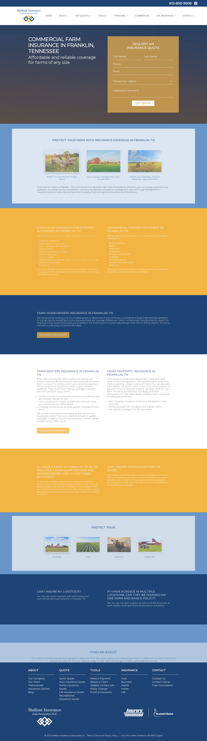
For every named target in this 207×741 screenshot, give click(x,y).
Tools (101, 16)
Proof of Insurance (101, 692)
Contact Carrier (161, 682)
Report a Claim (99, 682)
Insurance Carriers (39, 688)
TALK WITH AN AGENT (74, 330)
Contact (188, 16)
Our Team (34, 682)
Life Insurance (164, 16)
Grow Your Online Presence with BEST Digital (142, 735)
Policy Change (98, 688)
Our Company (36, 678)
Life (123, 692)
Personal (120, 16)
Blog (31, 692)
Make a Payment (100, 678)
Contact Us (158, 678)
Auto (124, 678)
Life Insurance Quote (71, 692)
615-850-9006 (180, 3)
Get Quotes (82, 16)
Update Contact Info (102, 685)
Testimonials (35, 685)
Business (126, 682)
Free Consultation (162, 685)
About (62, 16)
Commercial (142, 16)
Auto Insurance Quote (72, 682)
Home (49, 16)
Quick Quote (66, 678)
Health (125, 685)
